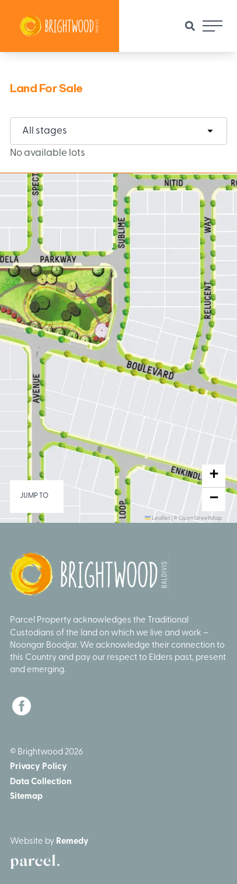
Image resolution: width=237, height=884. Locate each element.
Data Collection (41, 782)
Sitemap (26, 796)
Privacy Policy (38, 767)
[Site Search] (190, 26)
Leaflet (157, 518)
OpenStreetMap (200, 518)
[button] (213, 476)
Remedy (72, 841)
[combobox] (118, 131)
